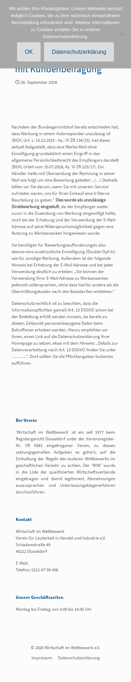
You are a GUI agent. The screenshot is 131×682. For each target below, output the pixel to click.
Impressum (41, 658)
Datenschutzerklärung (79, 658)
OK (29, 52)
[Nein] (122, 34)
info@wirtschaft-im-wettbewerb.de (62, 563)
